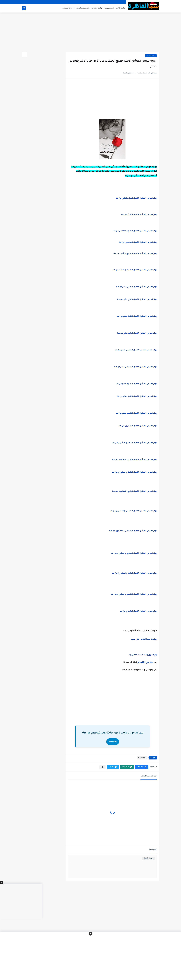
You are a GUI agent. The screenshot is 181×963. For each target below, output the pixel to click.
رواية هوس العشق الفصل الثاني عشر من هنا (137, 300)
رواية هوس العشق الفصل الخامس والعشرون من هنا (133, 511)
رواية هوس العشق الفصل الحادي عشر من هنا (136, 287)
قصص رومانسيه (83, 8)
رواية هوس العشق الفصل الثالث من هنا (139, 215)
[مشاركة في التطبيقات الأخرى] (102, 767)
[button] (141, 767)
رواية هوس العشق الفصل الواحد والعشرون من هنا (134, 443)
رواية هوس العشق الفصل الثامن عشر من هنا (137, 397)
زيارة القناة (113, 741)
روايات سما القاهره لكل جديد (144, 639)
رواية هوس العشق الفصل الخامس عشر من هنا (136, 350)
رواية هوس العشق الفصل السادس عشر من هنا (135, 367)
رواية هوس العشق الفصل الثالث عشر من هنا (137, 316)
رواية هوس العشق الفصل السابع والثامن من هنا (135, 254)
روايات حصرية (97, 8)
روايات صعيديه (68, 8)
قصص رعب (109, 8)
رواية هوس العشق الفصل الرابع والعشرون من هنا (134, 491)
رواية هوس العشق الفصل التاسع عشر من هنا (136, 413)
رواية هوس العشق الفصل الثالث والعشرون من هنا (134, 472)
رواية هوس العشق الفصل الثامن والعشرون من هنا (134, 573)
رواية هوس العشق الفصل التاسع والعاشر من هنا (135, 270)
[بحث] (24, 8)
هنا (151, 662)
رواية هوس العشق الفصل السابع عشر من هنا (136, 384)
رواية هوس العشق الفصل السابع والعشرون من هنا (134, 553)
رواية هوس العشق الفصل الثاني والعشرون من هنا (134, 460)
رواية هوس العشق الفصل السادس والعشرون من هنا (133, 531)
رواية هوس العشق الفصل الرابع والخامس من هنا (135, 231)
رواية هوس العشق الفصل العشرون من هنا (138, 426)
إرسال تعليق (148, 858)
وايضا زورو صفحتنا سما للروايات (142, 655)
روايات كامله (120, 8)
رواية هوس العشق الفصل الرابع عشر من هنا (137, 333)
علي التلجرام (143, 662)
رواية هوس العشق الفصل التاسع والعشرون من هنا (134, 594)
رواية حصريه (151, 56)
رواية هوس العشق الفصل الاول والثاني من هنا (136, 198)
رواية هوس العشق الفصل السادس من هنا (137, 242)
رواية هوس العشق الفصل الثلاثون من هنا (138, 611)
